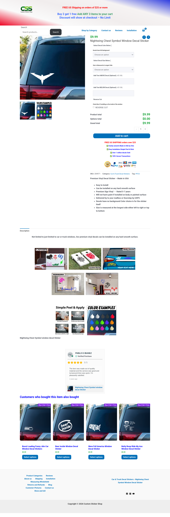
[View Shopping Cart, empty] (145, 30)
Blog (50, 488)
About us (53, 478)
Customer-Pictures (34, 491)
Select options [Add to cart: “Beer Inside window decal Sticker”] (64, 459)
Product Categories (29, 478)
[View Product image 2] (44, 111)
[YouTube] (134, 496)
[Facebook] (127, 496)
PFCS (139, 175)
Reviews (43, 478)
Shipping (34, 481)
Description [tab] (25, 232)
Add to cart (121, 137)
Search (24, 27)
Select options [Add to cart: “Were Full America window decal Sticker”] (97, 459)
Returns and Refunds (37, 488)
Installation (45, 481)
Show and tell (40, 494)
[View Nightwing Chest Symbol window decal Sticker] (27, 111)
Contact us (49, 491)
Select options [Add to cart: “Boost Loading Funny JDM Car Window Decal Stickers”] (30, 459)
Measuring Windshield (40, 485)
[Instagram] (130, 496)
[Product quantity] (140, 130)
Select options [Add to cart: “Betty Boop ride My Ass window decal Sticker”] (130, 459)
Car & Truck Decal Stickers (120, 175)
